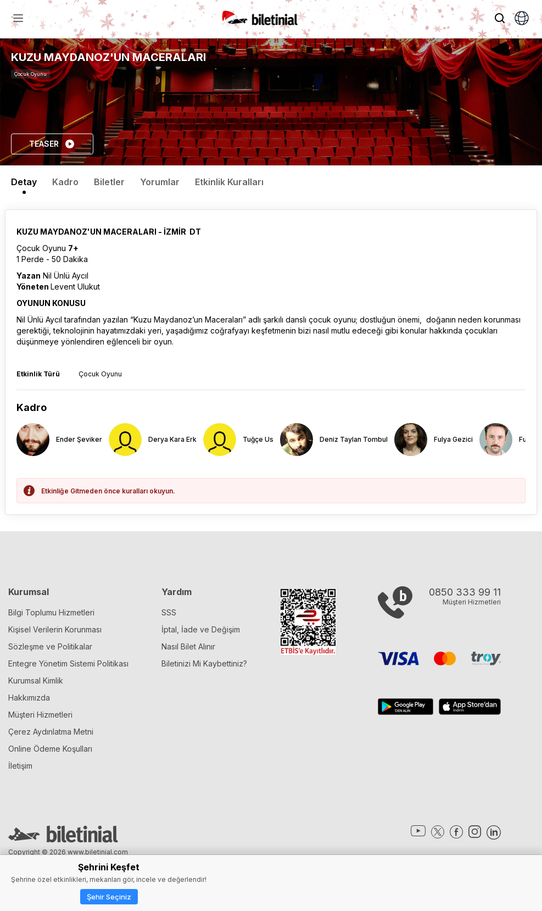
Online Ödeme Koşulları (50, 748)
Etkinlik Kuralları (229, 181)
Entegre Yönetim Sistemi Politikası (68, 663)
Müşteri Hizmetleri (40, 714)
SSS (168, 612)
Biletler (109, 181)
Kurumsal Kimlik (35, 680)
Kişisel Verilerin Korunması (55, 629)
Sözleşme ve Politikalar (50, 646)
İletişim (20, 765)
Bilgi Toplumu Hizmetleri (51, 612)
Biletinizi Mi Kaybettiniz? (204, 663)
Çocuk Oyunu (30, 74)
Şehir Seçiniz (109, 896)
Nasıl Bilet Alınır (188, 646)
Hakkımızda (29, 697)
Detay (24, 181)
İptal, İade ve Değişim (200, 629)
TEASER (52, 143)
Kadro (65, 181)
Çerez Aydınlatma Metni (50, 731)
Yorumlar (160, 181)
